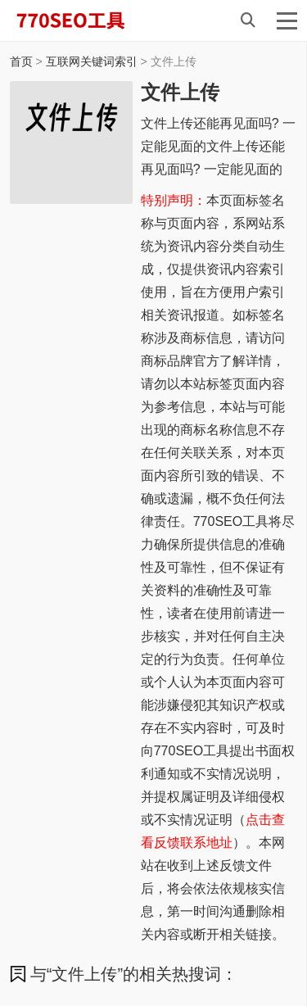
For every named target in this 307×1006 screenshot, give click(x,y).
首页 (21, 61)
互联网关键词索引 (92, 61)
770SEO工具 (87, 20)
